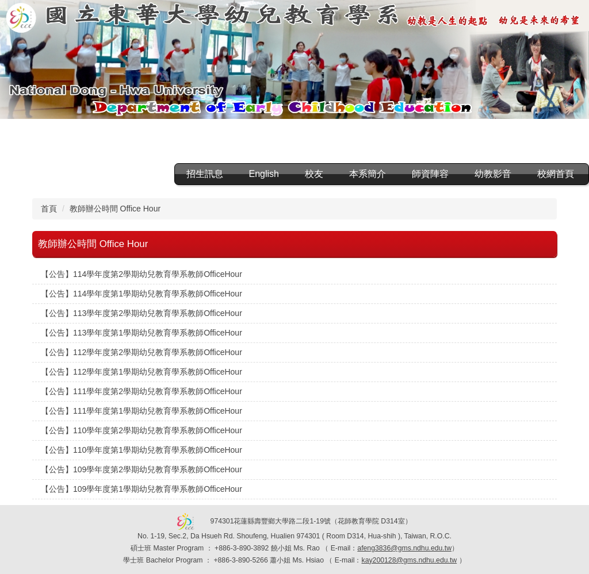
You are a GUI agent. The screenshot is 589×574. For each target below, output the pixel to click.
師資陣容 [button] (430, 174)
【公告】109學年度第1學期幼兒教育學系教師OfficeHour (141, 489)
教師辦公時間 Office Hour (115, 208)
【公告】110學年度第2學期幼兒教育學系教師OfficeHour (141, 430)
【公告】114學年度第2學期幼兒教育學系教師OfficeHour (141, 274)
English (264, 174)
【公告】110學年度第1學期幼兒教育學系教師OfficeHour (141, 449)
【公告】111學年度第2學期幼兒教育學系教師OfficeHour (141, 391)
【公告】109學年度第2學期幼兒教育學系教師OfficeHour (141, 469)
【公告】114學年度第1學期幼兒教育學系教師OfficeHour (141, 293)
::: (156, 174)
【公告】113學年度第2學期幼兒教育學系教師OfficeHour (141, 313)
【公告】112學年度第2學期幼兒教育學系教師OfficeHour (141, 352)
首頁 (49, 208)
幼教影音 (493, 174)
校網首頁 (555, 174)
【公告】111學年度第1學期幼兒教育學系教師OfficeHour (141, 410)
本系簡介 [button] (367, 174)
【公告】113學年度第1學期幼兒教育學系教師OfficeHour (141, 332)
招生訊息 (204, 174)
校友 (314, 174)
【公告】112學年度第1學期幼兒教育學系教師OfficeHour (141, 371)
